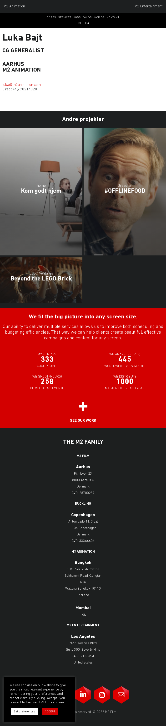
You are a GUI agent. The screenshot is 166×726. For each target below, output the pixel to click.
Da (87, 23)
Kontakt (113, 17)
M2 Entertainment (148, 6)
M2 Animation (14, 6)
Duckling (83, 504)
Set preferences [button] (24, 711)
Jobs (77, 17)
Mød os (99, 17)
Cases (51, 17)
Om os (87, 17)
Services (64, 17)
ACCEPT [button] (50, 711)
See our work (83, 421)
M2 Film (83, 456)
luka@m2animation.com (21, 85)
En (78, 23)
